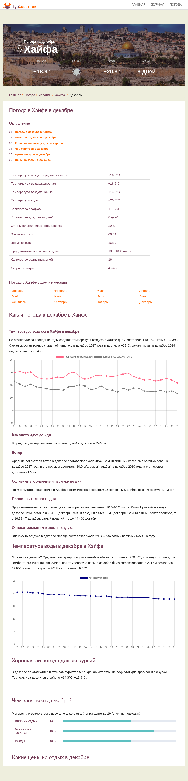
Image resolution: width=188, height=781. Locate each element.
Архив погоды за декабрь (33, 154)
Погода (176, 4)
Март (100, 291)
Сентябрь (19, 302)
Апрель (144, 291)
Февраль (60, 291)
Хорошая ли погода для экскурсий (39, 143)
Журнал (157, 4)
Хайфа (60, 95)
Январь (17, 291)
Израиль (45, 95)
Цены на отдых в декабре (33, 159)
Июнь (58, 296)
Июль (101, 296)
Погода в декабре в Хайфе (33, 131)
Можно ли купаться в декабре (35, 137)
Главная (138, 4)
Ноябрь (102, 302)
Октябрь (60, 302)
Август (144, 296)
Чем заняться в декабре (31, 148)
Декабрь (145, 302)
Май (15, 296)
